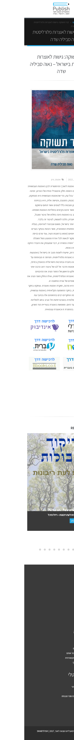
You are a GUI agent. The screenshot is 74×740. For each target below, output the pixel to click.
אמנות (33, 179)
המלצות (67, 609)
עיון (28, 179)
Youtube (61, 715)
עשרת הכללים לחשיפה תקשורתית (56, 657)
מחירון (68, 605)
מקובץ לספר (65, 691)
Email (59, 400)
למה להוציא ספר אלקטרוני (59, 686)
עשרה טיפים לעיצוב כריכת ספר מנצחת (54, 696)
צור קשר (61, 565)
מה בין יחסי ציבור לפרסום (60, 648)
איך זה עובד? (65, 590)
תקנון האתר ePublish (61, 619)
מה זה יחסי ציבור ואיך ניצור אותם (56, 653)
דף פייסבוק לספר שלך (61, 643)
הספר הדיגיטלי (57, 674)
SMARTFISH (18, 731)
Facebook (67, 400)
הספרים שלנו (54, 22)
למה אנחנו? (66, 595)
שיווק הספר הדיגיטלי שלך (59, 662)
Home (67, 22)
